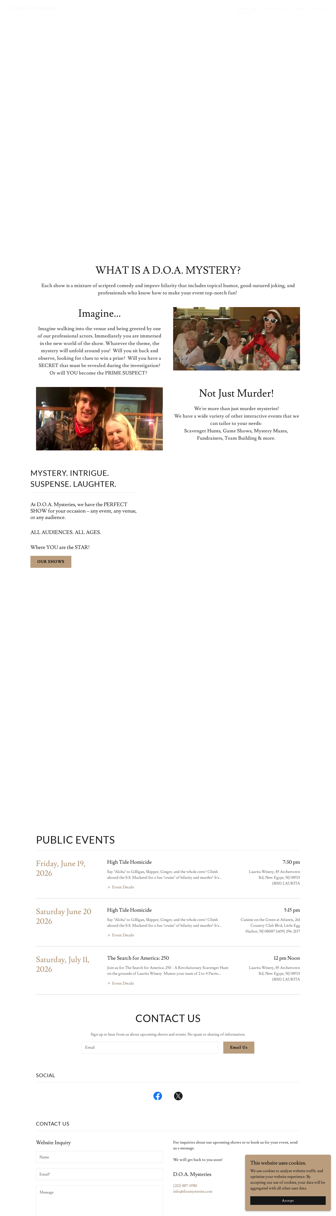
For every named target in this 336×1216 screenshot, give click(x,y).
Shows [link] (299, 8)
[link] (33, 8)
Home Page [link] (247, 8)
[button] (120, 887)
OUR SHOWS (50, 561)
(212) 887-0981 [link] (185, 1185)
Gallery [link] (319, 8)
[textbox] (150, 1048)
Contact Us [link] (275, 8)
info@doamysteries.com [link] (192, 1191)
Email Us (239, 1047)
